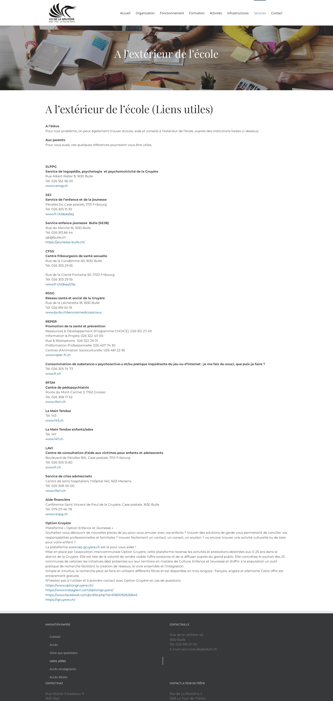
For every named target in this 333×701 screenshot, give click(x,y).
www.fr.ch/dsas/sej (59, 214)
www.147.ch (54, 439)
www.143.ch (54, 420)
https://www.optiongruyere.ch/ (69, 585)
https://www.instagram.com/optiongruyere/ (79, 590)
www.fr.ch (53, 374)
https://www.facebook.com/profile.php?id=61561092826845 (91, 595)
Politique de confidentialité (198, 695)
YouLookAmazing (167, 695)
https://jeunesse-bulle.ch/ (65, 242)
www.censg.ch (56, 186)
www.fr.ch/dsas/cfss (60, 284)
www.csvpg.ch (56, 514)
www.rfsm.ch (55, 402)
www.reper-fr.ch (58, 355)
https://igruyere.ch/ (60, 600)
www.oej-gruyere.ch (84, 547)
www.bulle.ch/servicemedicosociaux (73, 312)
